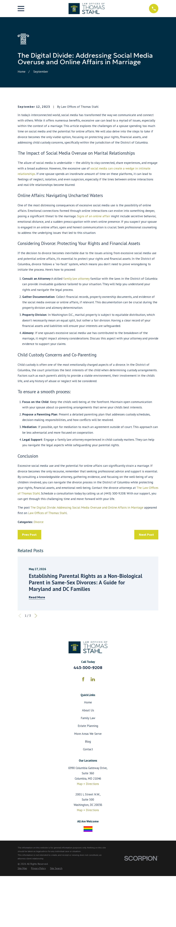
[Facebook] (83, 739)
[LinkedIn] (93, 739)
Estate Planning (88, 786)
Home (88, 762)
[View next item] (36, 676)
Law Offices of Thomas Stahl (47, 573)
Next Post (146, 595)
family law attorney (76, 338)
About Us (88, 770)
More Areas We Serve (88, 794)
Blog (88, 801)
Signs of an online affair (93, 276)
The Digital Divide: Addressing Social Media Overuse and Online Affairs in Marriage (86, 567)
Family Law (88, 778)
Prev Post (29, 595)
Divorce (38, 582)
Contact (88, 809)
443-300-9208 (88, 727)
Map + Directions (88, 844)
